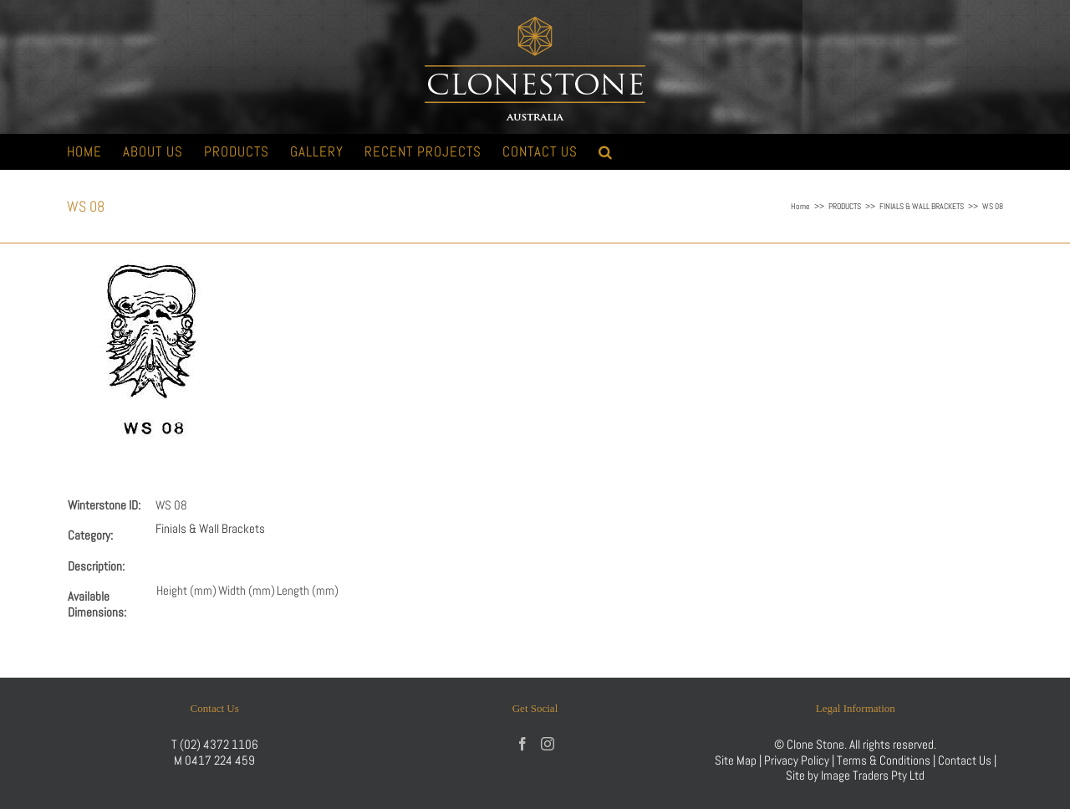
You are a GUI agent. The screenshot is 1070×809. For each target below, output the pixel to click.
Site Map (736, 760)
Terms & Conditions (885, 760)
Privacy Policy (796, 760)
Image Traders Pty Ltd (873, 775)
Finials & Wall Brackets (210, 528)
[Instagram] (547, 743)
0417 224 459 (220, 760)
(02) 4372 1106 (219, 744)
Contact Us (966, 760)
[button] (606, 152)
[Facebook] (522, 743)
